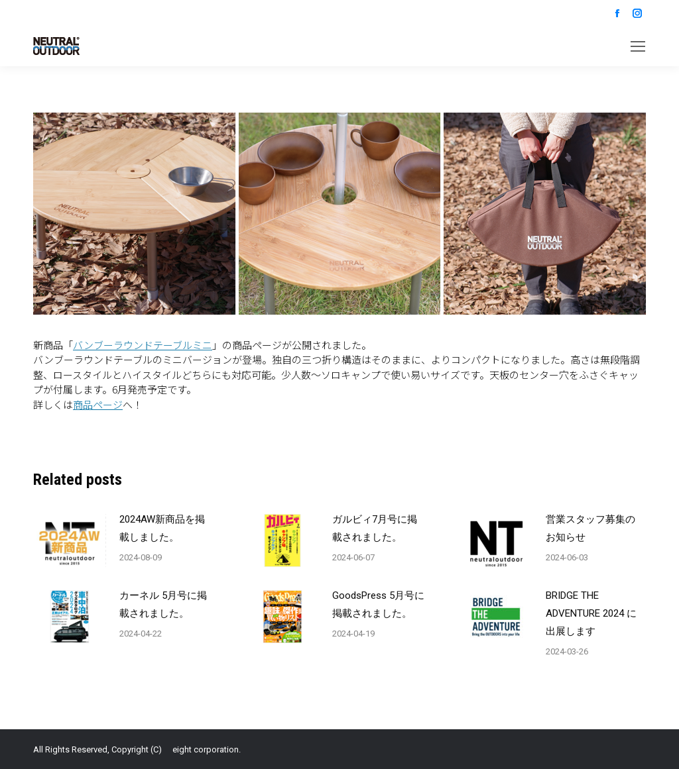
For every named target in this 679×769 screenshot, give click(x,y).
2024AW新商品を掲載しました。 (162, 528)
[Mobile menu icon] (638, 46)
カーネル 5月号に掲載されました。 (163, 604)
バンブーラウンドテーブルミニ (142, 345)
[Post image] (69, 540)
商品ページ (98, 404)
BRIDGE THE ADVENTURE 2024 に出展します (591, 613)
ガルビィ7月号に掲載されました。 (374, 528)
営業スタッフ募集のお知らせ (590, 528)
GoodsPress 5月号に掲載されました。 (378, 604)
